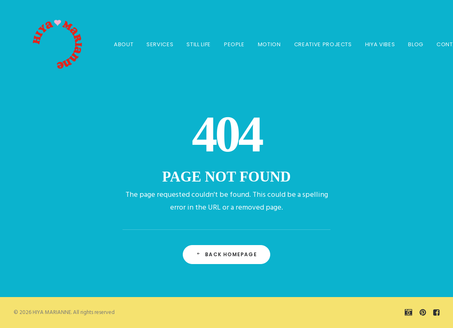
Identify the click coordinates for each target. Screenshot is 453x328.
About (117, 44)
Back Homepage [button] (226, 254)
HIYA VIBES (374, 44)
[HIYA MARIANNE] (47, 44)
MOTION (262, 44)
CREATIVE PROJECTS (316, 44)
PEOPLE (227, 44)
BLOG (409, 44)
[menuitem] (116, 44)
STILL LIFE (192, 44)
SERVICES (153, 44)
